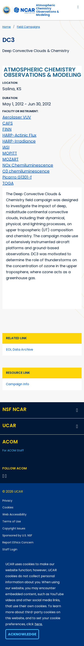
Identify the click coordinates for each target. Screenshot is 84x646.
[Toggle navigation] (78, 7)
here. (39, 624)
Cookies (7, 507)
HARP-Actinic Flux (19, 135)
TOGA (8, 183)
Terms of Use (11, 521)
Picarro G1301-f (17, 177)
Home (6, 27)
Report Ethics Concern (17, 542)
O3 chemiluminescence (26, 171)
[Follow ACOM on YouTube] (6, 476)
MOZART (10, 159)
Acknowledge (22, 634)
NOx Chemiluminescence (27, 165)
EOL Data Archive (19, 349)
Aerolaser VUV (16, 117)
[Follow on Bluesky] (3, 476)
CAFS (7, 123)
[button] (77, 410)
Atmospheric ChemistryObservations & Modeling (47, 10)
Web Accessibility (14, 514)
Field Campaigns (28, 27)
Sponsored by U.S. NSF (17, 535)
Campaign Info (17, 384)
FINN (7, 129)
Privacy (7, 501)
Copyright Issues (13, 528)
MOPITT (9, 153)
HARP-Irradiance (19, 141)
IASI (5, 147)
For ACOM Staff (13, 450)
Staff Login (9, 549)
